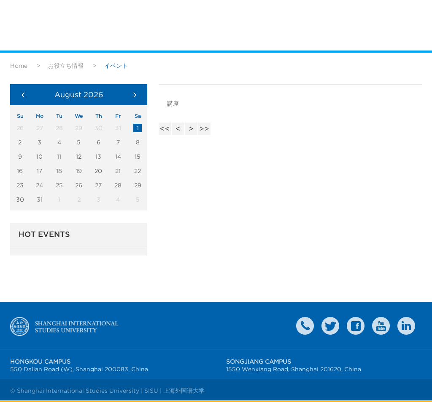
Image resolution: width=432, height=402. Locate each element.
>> (204, 129)
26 (78, 185)
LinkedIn (406, 326)
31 (40, 199)
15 (137, 156)
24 (39, 185)
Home (18, 65)
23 (20, 185)
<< (165, 129)
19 (79, 171)
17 (39, 171)
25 (59, 185)
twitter (330, 326)
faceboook (355, 326)
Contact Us (305, 326)
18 (59, 171)
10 (39, 156)
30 (20, 199)
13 (98, 156)
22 (137, 171)
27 (98, 185)
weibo (381, 326)
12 (78, 156)
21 (118, 171)
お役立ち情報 (66, 65)
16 (20, 171)
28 (118, 185)
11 (59, 156)
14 (118, 156)
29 (137, 185)
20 (98, 171)
